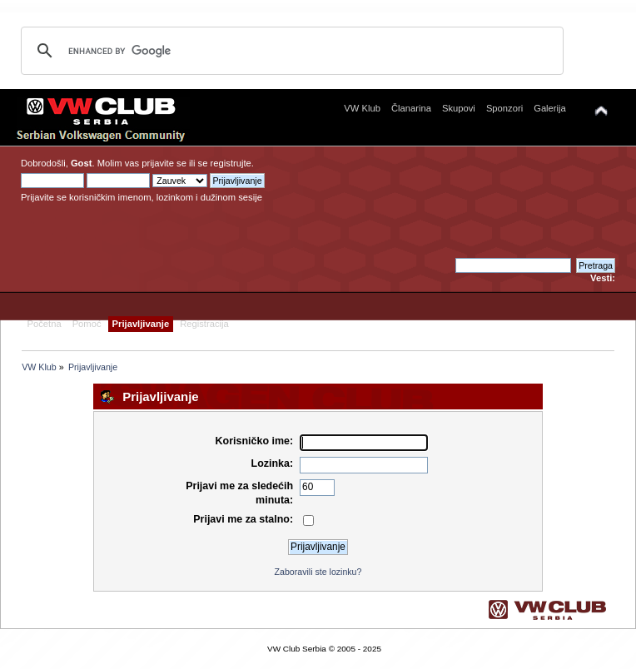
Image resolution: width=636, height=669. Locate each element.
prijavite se (164, 163)
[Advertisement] (452, 206)
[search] (289, 51)
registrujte (231, 163)
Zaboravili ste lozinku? (318, 572)
